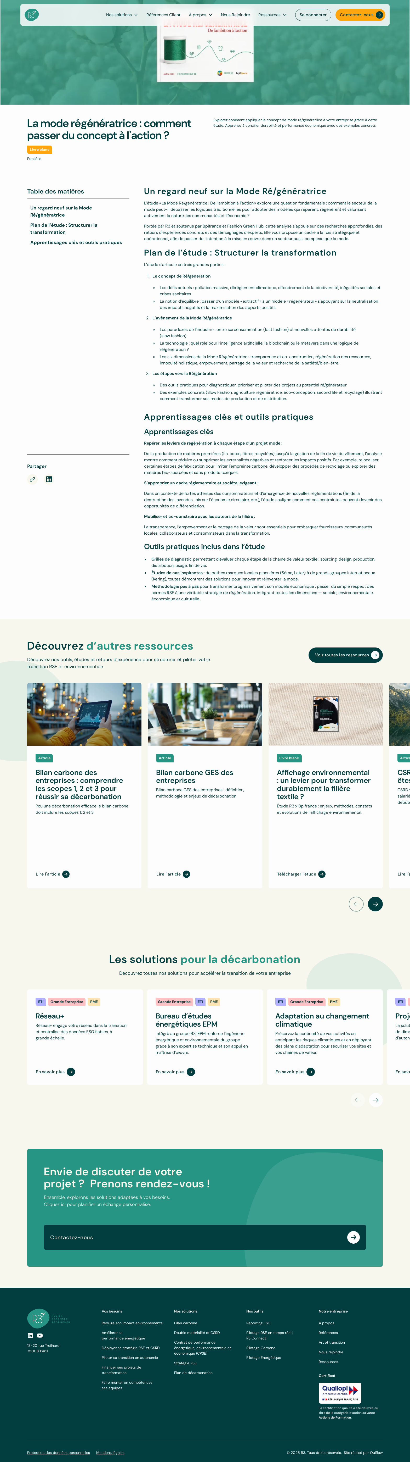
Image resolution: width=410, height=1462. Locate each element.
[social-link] (40, 1335)
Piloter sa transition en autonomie (130, 1357)
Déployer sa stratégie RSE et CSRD (131, 1347)
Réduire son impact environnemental (132, 1323)
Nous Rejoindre (235, 15)
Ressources (328, 1361)
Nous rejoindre (331, 1352)
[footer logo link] (48, 1318)
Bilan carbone (185, 1323)
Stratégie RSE (185, 1363)
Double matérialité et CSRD (197, 1332)
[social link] (30, 1335)
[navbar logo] (32, 14)
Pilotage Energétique (263, 1357)
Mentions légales (110, 1452)
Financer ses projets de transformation (121, 1370)
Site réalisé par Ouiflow (363, 1452)
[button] (201, 15)
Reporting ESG (258, 1323)
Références (328, 1332)
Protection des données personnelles (58, 1452)
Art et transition (332, 1342)
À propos (326, 1323)
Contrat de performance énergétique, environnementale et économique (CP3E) (202, 1348)
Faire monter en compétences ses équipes (127, 1385)
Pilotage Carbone (260, 1347)
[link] (41, 1002)
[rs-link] (49, 479)
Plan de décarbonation (193, 1372)
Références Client (163, 15)
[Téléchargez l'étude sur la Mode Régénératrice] (77, 354)
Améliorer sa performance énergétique (123, 1335)
